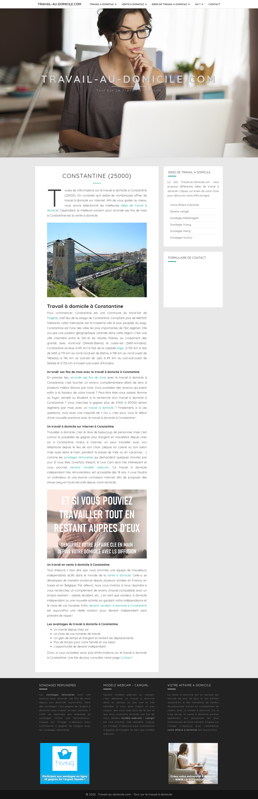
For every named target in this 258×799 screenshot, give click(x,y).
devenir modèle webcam (89, 467)
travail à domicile (101, 408)
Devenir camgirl (179, 211)
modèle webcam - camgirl (138, 718)
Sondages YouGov (181, 237)
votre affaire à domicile (182, 729)
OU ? (197, 4)
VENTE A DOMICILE (133, 4)
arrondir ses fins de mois (88, 377)
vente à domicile (119, 575)
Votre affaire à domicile (184, 205)
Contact (125, 658)
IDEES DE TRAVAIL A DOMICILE (169, 4)
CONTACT (214, 4)
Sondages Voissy (180, 224)
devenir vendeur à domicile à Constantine (118, 605)
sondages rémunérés (78, 457)
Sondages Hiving (180, 231)
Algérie (53, 318)
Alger (120, 348)
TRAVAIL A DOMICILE (102, 4)
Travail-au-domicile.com (59, 4)
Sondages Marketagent (184, 218)
